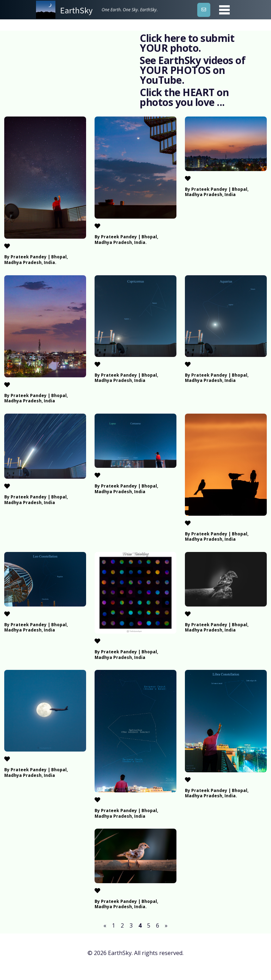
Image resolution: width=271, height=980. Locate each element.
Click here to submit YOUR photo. (187, 43)
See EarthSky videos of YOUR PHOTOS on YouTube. (192, 70)
